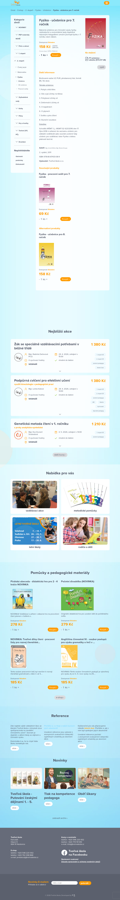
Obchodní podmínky (19, 158)
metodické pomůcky (85, 510)
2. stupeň (29, 10)
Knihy (19, 108)
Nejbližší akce (60, 331)
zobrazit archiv (59, 818)
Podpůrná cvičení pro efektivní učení (42, 380)
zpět (102, 67)
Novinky (60, 760)
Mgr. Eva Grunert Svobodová (35, 433)
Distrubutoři (20, 164)
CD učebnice (21, 85)
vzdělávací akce (35, 510)
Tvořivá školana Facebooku (78, 852)
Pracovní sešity (22, 89)
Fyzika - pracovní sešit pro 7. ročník (54, 175)
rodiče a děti (85, 547)
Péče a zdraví (22, 46)
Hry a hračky (22, 123)
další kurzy (59, 454)
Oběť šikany (87, 793)
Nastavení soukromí (69, 859)
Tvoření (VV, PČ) (22, 132)
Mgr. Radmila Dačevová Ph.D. (38, 355)
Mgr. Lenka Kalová (36, 388)
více (14, 748)
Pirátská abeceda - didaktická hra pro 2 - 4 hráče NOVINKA (34, 583)
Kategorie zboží (19, 21)
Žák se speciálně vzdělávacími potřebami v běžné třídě (46, 346)
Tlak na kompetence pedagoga (59, 795)
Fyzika (38, 10)
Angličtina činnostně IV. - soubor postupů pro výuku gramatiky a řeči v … (83, 640)
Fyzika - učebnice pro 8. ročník (52, 235)
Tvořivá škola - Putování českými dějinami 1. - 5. (24, 797)
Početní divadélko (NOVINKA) (77, 581)
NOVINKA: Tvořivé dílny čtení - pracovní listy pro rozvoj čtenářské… (33, 640)
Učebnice (47, 10)
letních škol (89, 728)
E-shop (20, 10)
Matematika (20, 72)
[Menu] (106, 3)
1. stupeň (20, 53)
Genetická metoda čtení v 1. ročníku (41, 423)
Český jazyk (20, 67)
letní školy (34, 547)
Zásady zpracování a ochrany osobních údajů (80, 861)
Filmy (19, 116)
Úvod (13, 10)
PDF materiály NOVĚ (22, 37)
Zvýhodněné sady (22, 99)
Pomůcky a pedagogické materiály (60, 572)
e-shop (59, 697)
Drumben (21, 142)
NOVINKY (21, 27)
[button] (60, 371)
